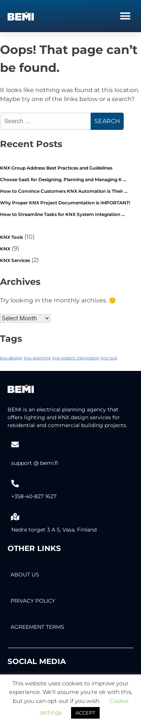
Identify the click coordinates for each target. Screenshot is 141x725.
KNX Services (15, 260)
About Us (25, 574)
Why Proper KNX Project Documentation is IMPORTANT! (65, 202)
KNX (5, 249)
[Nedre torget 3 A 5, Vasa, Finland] (15, 517)
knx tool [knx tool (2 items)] (109, 358)
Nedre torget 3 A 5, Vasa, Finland (54, 529)
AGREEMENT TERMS (37, 627)
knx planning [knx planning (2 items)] (37, 358)
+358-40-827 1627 (33, 496)
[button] (125, 15)
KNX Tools (11, 237)
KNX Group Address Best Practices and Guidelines (56, 168)
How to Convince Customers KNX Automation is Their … (63, 191)
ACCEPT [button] (85, 713)
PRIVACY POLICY (33, 600)
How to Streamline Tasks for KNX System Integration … (62, 214)
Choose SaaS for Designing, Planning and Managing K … (63, 179)
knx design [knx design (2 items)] (11, 358)
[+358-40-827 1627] (15, 483)
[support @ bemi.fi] (15, 444)
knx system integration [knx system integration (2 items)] (75, 358)
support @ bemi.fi (34, 463)
